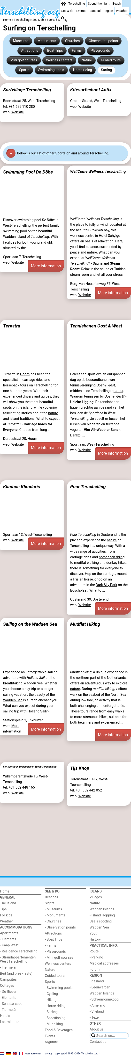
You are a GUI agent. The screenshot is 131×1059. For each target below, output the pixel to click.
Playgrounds (100, 51)
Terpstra (11, 326)
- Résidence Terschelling (19, 951)
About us (96, 1029)
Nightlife (51, 1042)
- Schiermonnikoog (104, 999)
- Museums (53, 909)
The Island (8, 903)
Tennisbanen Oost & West (96, 326)
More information (46, 266)
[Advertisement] (65, 132)
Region (108, 11)
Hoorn (25, 374)
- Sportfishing (55, 1018)
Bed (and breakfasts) (16, 974)
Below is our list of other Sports (41, 153)
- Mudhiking (54, 1024)
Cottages (7, 986)
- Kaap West (9, 945)
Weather (121, 11)
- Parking (96, 957)
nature (92, 252)
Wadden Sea (33, 683)
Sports (24, 70)
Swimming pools (51, 70)
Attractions (29, 51)
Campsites (8, 980)
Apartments (9, 933)
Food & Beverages (59, 1030)
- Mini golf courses (59, 958)
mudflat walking (86, 563)
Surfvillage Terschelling (27, 90)
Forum (95, 969)
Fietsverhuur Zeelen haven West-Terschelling (30, 766)
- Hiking (50, 1000)
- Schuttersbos (11, 1004)
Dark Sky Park (106, 585)
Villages (96, 897)
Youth (94, 933)
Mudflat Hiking (85, 624)
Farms (77, 51)
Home (4, 891)
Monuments (47, 41)
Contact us (98, 1042)
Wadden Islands (102, 909)
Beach (116, 3)
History (95, 939)
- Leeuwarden (100, 987)
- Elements (8, 939)
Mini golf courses (23, 60)
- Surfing (51, 1012)
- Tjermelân (8, 967)
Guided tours (111, 60)
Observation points (103, 41)
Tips (3, 909)
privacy (48, 1053)
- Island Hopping (102, 915)
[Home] (63, 3)
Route (94, 951)
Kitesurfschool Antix (90, 90)
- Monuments (55, 915)
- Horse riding (55, 1006)
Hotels (5, 1016)
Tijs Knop (79, 768)
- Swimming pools (58, 988)
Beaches (51, 897)
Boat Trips (55, 51)
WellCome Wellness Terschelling (98, 171)
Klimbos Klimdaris (21, 486)
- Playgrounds (55, 952)
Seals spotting (101, 921)
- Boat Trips (53, 939)
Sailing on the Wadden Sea (30, 624)
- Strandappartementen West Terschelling (18, 959)
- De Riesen (8, 992)
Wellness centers (59, 60)
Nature (86, 60)
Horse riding (82, 70)
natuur (118, 391)
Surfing (106, 70)
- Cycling (51, 994)
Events (80, 11)
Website (17, 112)
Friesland (97, 981)
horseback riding (111, 557)
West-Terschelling (17, 226)
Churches (72, 41)
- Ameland (97, 1005)
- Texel (95, 1017)
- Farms (50, 945)
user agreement (33, 1053)
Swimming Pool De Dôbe (28, 172)
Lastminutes (9, 1022)
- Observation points (60, 927)
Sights (49, 903)
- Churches (53, 921)
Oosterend (109, 535)
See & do (67, 11)
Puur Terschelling (88, 486)
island (21, 237)
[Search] (62, 18)
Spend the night (98, 3)
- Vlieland (97, 1011)
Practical (94, 11)
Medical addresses (104, 963)
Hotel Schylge (109, 236)
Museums (21, 41)
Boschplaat (79, 590)
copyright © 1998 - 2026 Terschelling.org (76, 1053)
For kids (6, 915)
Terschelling (76, 3)
